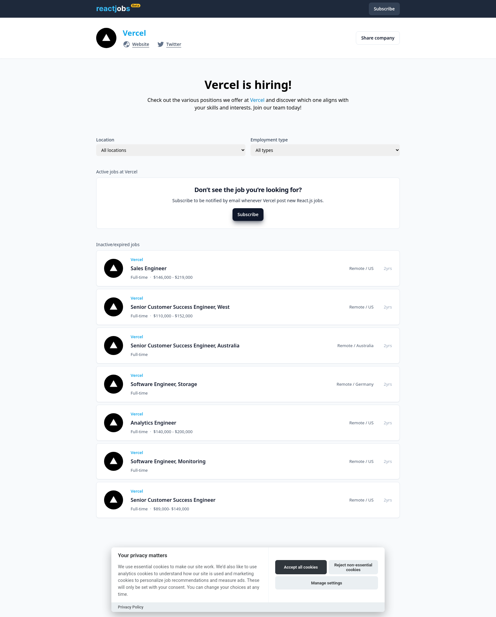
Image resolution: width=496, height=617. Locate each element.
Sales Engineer (149, 268)
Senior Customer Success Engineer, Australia (185, 345)
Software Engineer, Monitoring (168, 461)
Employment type (269, 140)
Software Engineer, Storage (164, 384)
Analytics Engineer (153, 422)
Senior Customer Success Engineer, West (180, 306)
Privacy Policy (131, 607)
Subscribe (248, 214)
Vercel (134, 33)
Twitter (173, 44)
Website (140, 44)
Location (105, 140)
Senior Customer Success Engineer (173, 499)
